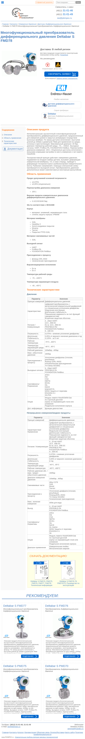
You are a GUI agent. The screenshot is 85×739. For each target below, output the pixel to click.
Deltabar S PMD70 (56, 666)
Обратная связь (43, 732)
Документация (15, 149)
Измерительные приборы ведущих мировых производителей (36, 737)
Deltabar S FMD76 (56, 605)
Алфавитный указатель (44, 2)
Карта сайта (70, 732)
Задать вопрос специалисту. (67, 78)
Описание (8, 135)
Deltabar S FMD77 (14, 605)
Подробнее (64, 55)
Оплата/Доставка (57, 732)
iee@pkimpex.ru (64, 18)
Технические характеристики (10, 142)
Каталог (20, 732)
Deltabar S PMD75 (14, 666)
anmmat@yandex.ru (75, 729)
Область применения (12, 138)
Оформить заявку (59, 74)
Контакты (13, 732)
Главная (5, 732)
